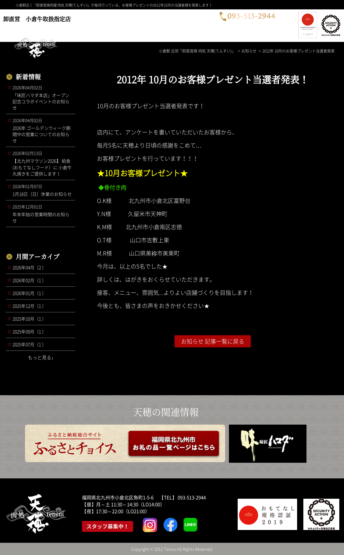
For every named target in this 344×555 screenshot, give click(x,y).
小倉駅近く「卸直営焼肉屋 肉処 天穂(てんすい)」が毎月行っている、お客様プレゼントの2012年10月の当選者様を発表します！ (114, 5)
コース (96, 24)
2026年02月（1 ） (29, 280)
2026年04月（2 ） (29, 267)
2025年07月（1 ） (29, 344)
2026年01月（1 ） (29, 293)
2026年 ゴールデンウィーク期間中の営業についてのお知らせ (42, 130)
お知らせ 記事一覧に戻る (212, 341)
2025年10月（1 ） (29, 318)
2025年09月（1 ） (29, 331)
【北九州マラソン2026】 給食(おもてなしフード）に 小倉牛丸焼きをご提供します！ (42, 163)
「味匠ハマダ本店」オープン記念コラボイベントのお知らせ (42, 97)
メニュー (129, 24)
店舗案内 (166, 24)
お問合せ (203, 24)
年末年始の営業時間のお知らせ (42, 214)
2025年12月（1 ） (29, 306)
